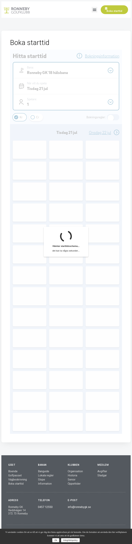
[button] (114, 9)
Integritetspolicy (70, 540)
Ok (55, 540)
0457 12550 (45, 507)
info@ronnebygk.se (79, 507)
